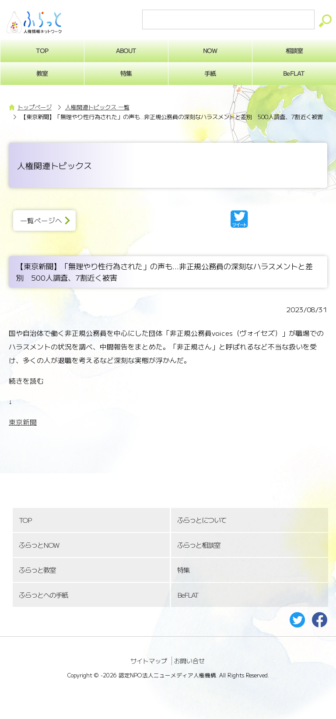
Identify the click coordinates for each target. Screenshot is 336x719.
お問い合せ (189, 660)
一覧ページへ (41, 220)
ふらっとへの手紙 (43, 595)
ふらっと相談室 (198, 545)
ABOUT (126, 50)
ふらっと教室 (37, 570)
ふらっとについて (201, 520)
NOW (210, 50)
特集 (126, 73)
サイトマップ (148, 660)
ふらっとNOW (39, 545)
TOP (25, 520)
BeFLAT (187, 595)
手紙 (210, 73)
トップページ (35, 107)
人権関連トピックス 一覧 (97, 107)
